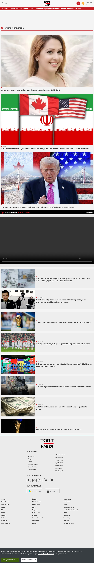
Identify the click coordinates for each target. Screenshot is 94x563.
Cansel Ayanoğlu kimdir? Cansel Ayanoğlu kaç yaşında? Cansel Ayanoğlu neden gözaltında (45, 8)
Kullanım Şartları (60, 455)
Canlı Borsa (5, 502)
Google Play (35, 491)
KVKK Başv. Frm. (60, 471)
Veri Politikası (59, 465)
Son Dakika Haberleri (70, 510)
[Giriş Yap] (78, 3)
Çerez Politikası (33, 467)
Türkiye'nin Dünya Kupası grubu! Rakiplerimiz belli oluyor (63, 344)
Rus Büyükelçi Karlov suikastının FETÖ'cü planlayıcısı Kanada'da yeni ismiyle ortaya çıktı (61, 301)
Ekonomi (4, 515)
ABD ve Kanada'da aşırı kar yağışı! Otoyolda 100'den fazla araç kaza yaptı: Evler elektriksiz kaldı (63, 279)
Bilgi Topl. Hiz (59, 463)
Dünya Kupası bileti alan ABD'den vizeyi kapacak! (59, 429)
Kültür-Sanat (36, 502)
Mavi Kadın (36, 512)
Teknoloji (66, 515)
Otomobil (35, 520)
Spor (65, 512)
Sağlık (65, 504)
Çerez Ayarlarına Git (29, 560)
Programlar (67, 499)
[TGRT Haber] (47, 3)
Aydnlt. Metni (59, 468)
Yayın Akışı (66, 518)
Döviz (3, 507)
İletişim (30, 461)
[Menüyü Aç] (6, 3)
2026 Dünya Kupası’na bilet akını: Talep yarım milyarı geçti (63, 322)
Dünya (3, 510)
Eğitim (3, 512)
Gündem (4, 520)
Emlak (3, 518)
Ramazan (66, 502)
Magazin (35, 510)
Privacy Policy (59, 460)
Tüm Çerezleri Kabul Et (10, 560)
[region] (47, 555)
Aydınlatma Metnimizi (46, 554)
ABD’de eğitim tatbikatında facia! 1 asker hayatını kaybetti (63, 386)
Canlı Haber (5, 504)
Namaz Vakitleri (37, 518)
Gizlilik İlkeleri (59, 457)
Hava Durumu (5, 523)
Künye (30, 459)
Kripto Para (36, 504)
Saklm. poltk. (32, 469)
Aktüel (3, 499)
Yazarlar (66, 520)
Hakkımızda (31, 456)
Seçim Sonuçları (68, 507)
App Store (52, 491)
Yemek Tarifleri (68, 523)
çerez (40, 551)
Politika (34, 523)
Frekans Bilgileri (33, 464)
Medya (34, 515)
